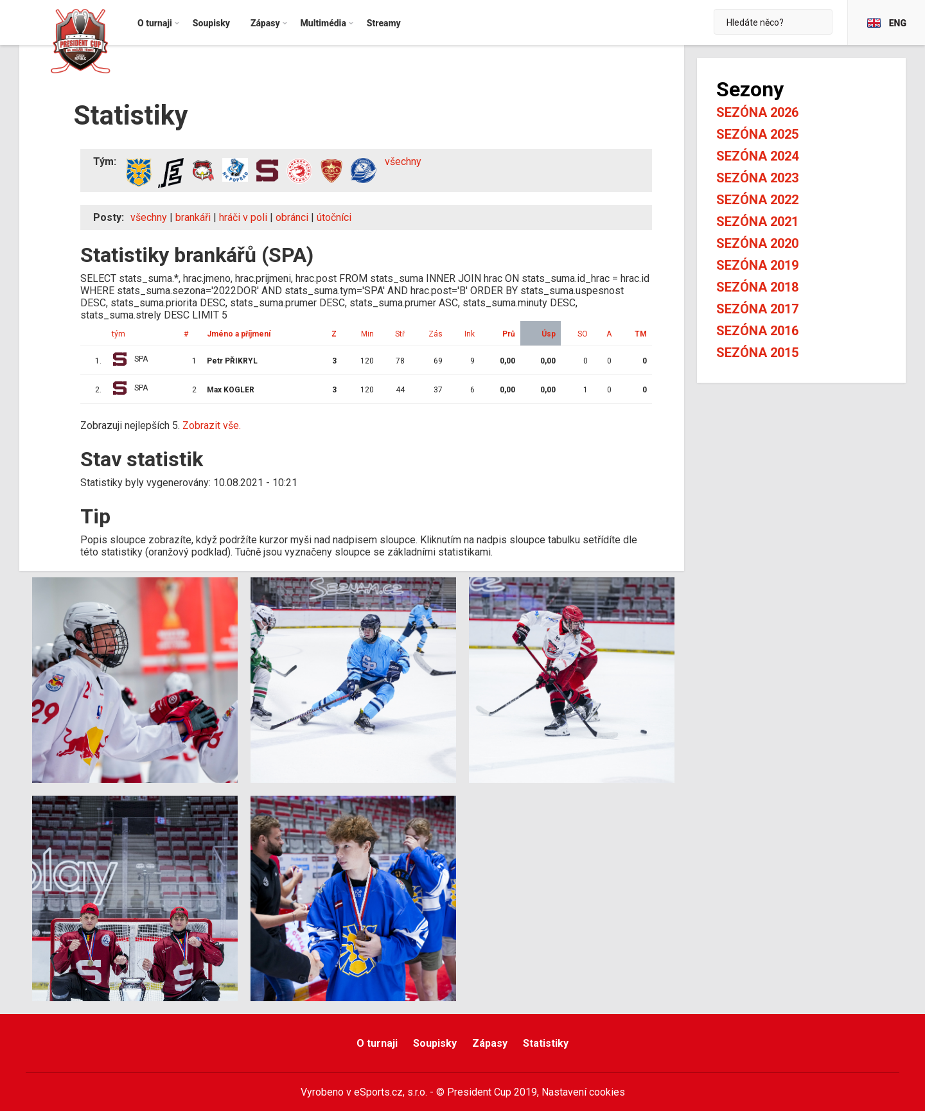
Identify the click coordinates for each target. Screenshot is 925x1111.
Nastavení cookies (583, 1092)
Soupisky (435, 1043)
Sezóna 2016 (757, 330)
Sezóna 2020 (757, 243)
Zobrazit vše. (211, 425)
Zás (435, 333)
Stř (400, 333)
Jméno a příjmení (238, 333)
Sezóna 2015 (757, 352)
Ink (469, 333)
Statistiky (545, 1043)
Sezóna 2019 (757, 265)
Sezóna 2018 (757, 287)
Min (367, 333)
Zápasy (489, 1043)
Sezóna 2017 (757, 309)
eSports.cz (378, 1092)
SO (582, 333)
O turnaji (377, 1043)
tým (118, 333)
